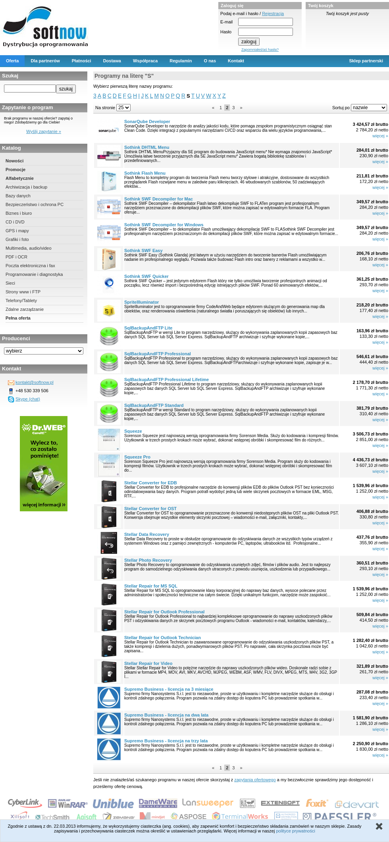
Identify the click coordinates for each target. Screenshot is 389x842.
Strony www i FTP (23, 291)
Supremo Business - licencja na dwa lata (166, 715)
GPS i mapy (17, 230)
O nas (210, 60)
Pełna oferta (18, 318)
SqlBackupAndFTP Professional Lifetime (166, 379)
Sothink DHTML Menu (146, 147)
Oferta (12, 60)
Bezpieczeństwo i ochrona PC (35, 204)
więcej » (380, 135)
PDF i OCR (16, 256)
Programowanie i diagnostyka (34, 274)
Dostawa (112, 60)
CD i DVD (15, 222)
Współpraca (145, 60)
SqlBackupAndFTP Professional (157, 353)
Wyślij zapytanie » (43, 131)
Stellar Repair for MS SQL (150, 586)
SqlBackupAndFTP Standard (154, 405)
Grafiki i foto (17, 239)
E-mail (226, 21)
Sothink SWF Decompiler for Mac (158, 199)
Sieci (10, 283)
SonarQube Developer (147, 121)
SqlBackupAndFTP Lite (148, 328)
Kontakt (236, 60)
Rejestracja (273, 13)
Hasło (225, 31)
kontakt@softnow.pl (34, 382)
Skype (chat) (27, 399)
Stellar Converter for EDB (150, 482)
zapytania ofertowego (255, 779)
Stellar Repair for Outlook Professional (164, 611)
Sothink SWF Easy (143, 250)
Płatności (81, 60)
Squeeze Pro (137, 457)
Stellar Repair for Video (148, 663)
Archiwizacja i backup (26, 187)
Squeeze (133, 431)
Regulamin (180, 60)
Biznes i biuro (19, 213)
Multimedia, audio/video (29, 248)
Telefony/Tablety (21, 300)
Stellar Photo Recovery (148, 560)
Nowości (14, 160)
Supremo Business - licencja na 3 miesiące (168, 689)
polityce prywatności (295, 831)
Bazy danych (18, 195)
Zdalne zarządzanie (25, 309)
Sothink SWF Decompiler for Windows (164, 224)
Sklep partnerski (366, 60)
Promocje (15, 169)
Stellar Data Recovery (146, 534)
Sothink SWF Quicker (146, 276)
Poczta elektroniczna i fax (30, 265)
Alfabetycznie (20, 178)
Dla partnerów (45, 60)
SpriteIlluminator (141, 302)
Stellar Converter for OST (150, 508)
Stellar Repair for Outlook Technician (162, 637)
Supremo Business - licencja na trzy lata (166, 740)
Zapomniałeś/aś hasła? (260, 50)
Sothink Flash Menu (145, 173)
